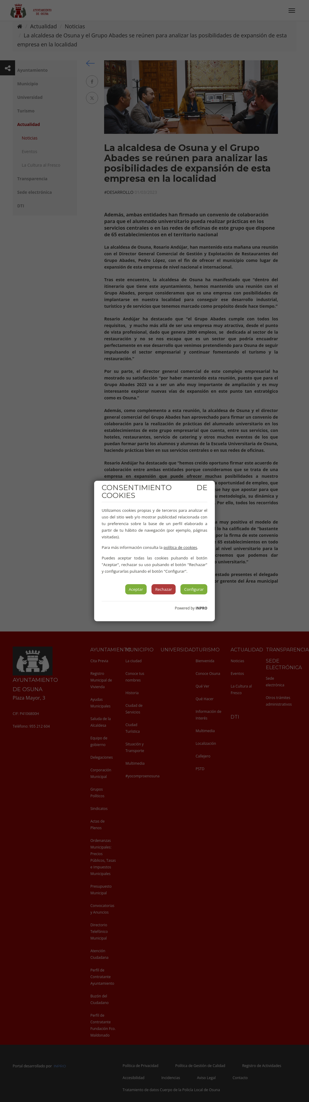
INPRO (201, 608)
